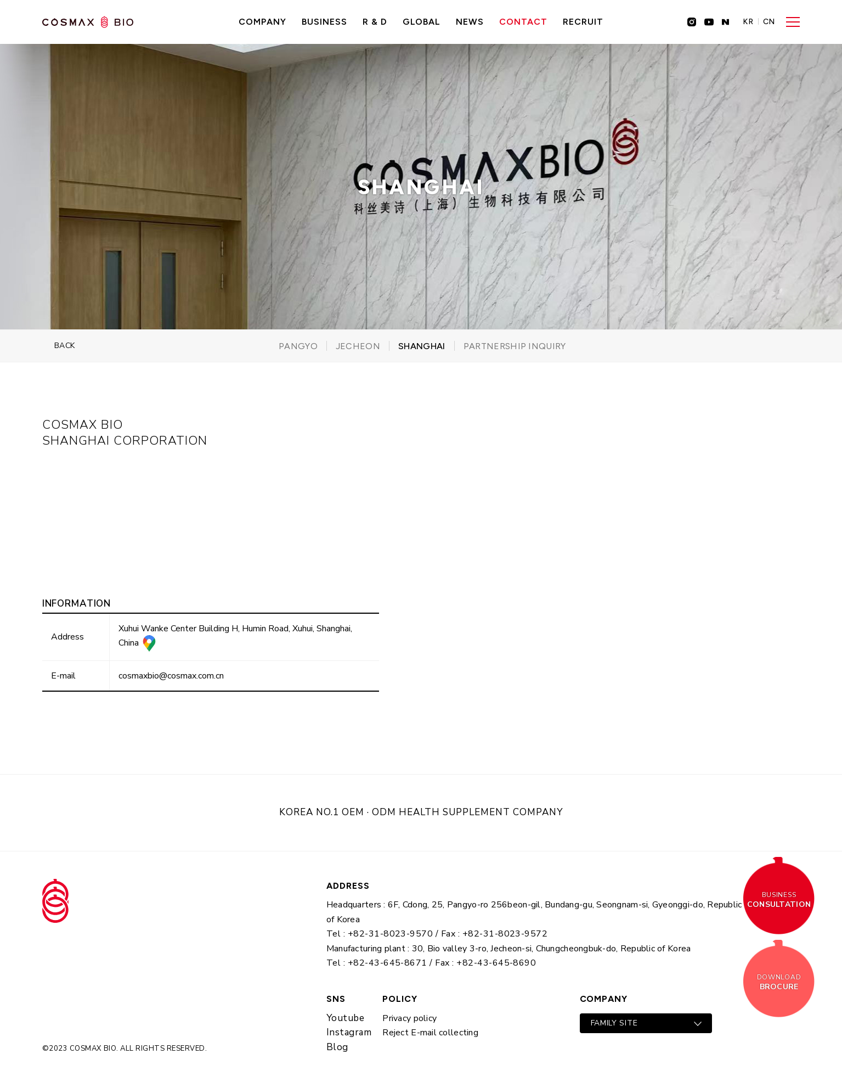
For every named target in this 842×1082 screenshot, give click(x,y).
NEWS (470, 21)
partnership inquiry (515, 346)
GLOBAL (422, 21)
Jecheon (358, 346)
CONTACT (523, 21)
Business (324, 21)
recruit (583, 21)
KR (748, 22)
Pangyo (298, 346)
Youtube (345, 1018)
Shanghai (421, 346)
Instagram (349, 1032)
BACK (64, 345)
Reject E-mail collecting (430, 1033)
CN (769, 22)
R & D (375, 21)
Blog (337, 1047)
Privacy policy (409, 1018)
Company (262, 21)
